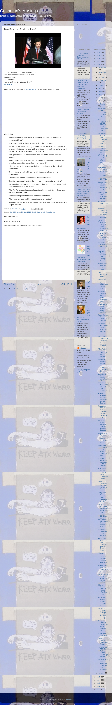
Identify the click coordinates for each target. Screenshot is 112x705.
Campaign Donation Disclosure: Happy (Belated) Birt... (103, 625)
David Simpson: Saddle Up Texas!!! (102, 641)
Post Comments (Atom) (22, 289)
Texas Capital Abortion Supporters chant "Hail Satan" (83, 56)
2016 (99, 65)
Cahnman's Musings (19, 10)
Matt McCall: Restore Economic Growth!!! (102, 236)
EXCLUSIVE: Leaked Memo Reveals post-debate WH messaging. (82, 84)
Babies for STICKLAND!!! (103, 203)
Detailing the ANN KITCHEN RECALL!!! (102, 195)
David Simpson (15, 212)
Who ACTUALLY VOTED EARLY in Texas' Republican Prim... (103, 125)
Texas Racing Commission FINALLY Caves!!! (103, 318)
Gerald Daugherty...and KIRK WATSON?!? (102, 485)
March (101, 101)
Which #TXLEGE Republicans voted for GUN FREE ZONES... (103, 510)
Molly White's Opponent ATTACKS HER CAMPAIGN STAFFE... (102, 173)
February (102, 104)
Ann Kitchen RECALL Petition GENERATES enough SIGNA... (103, 651)
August (101, 85)
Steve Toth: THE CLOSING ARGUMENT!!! (102, 112)
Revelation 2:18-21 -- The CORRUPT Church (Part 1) (103, 284)
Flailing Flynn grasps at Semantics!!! (103, 568)
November (102, 72)
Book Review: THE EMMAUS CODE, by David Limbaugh (103, 664)
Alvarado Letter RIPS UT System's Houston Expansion (102, 557)
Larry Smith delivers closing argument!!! (103, 377)
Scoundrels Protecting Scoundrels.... (103, 149)
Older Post (66, 284)
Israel (43, 212)
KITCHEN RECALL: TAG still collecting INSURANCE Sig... (102, 613)
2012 (99, 686)
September (102, 80)
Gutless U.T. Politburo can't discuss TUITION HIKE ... (102, 437)
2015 (99, 677)
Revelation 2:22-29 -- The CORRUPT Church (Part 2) (103, 138)
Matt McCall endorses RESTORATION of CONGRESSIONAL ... (103, 473)
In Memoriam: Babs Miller (103, 634)
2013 (99, 683)
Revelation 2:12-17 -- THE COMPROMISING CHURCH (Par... (102, 411)
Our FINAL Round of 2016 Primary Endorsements (102, 296)
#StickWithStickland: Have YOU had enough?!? (102, 352)
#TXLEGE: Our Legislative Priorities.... (83, 111)
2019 (99, 55)
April (100, 98)
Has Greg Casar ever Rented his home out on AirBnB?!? (103, 213)
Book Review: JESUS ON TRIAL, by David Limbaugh (103, 386)
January (102, 673)
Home (38, 284)
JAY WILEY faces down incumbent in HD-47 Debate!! (103, 462)
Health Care (36, 212)
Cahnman (83, 348)
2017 (99, 62)
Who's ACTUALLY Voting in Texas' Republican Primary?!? (103, 225)
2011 (99, 689)
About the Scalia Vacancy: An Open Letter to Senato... (102, 425)
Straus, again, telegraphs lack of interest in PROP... (103, 186)
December (102, 67)
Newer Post (10, 284)
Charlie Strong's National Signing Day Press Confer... (102, 589)
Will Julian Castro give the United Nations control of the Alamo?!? (83, 192)
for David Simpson (31, 89)
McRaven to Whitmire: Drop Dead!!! (102, 266)
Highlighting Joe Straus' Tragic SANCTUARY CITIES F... (103, 328)
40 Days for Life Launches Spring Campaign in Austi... (102, 496)
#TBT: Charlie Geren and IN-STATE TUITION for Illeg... (103, 578)
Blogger (68, 699)
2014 (99, 680)
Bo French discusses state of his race (102, 245)
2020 (99, 52)
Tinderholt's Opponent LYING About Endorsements (102, 450)
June (100, 92)
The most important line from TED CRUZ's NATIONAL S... (103, 365)
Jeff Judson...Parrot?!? (102, 274)
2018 (99, 59)
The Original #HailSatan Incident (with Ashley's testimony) (84, 136)
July (100, 88)
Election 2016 (26, 212)
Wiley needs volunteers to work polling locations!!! (102, 308)
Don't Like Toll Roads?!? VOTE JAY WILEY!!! (103, 532)
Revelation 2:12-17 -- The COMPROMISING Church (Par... (102, 544)
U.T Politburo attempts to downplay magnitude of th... (103, 523)
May (100, 95)
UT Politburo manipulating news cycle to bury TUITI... (102, 159)
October (102, 77)
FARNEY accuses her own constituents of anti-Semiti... (102, 398)
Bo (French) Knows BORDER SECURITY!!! (103, 601)
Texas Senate (50, 212)
